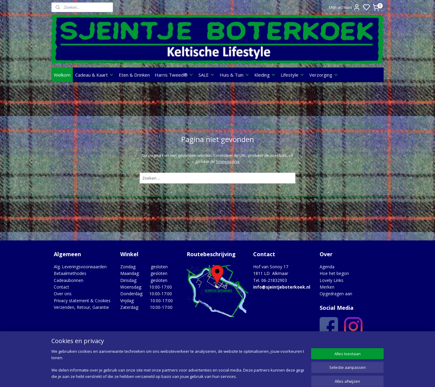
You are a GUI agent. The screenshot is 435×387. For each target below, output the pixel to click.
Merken (327, 287)
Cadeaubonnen (68, 280)
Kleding (265, 75)
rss (254, 376)
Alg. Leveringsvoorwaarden (80, 267)
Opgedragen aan (336, 293)
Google (370, 346)
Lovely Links (331, 280)
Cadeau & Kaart (94, 75)
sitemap (241, 376)
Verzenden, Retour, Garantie (81, 307)
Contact (61, 287)
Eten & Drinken (134, 75)
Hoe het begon (334, 273)
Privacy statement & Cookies (82, 300)
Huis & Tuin (235, 75)
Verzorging (323, 75)
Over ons (63, 293)
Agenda (327, 267)
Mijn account (344, 7)
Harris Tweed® (174, 75)
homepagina (227, 161)
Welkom (62, 75)
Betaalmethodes (70, 273)
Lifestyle (292, 75)
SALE (206, 75)
